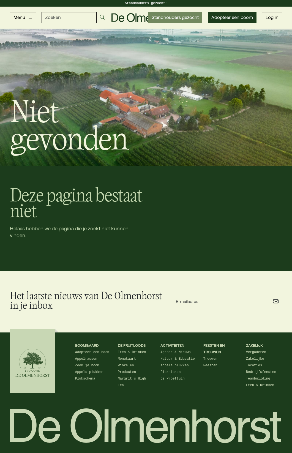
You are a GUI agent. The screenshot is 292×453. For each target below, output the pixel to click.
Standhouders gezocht (175, 17)
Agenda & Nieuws (175, 352)
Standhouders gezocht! (146, 3)
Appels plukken (89, 372)
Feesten (210, 365)
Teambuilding (258, 379)
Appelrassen (86, 359)
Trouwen (210, 359)
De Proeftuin (172, 379)
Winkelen (126, 365)
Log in (272, 17)
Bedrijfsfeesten (261, 372)
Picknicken (170, 372)
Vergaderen (256, 352)
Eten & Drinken (132, 352)
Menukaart (127, 359)
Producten (127, 372)
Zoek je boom (87, 365)
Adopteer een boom (232, 17)
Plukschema (85, 379)
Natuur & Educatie (177, 359)
